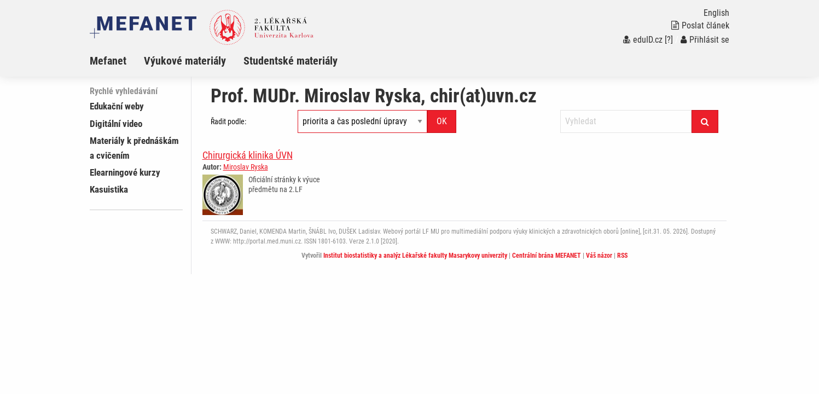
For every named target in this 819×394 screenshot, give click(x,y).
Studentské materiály (290, 60)
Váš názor (599, 255)
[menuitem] (117, 60)
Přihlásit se (705, 39)
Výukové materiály (185, 60)
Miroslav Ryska (245, 167)
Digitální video (116, 123)
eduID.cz (643, 39)
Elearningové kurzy (125, 172)
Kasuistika (109, 189)
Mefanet (108, 60)
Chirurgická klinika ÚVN (247, 155)
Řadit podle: (228, 121)
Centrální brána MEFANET (546, 255)
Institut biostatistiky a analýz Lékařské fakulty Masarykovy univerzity (415, 255)
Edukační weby (117, 106)
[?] (669, 39)
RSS (622, 255)
